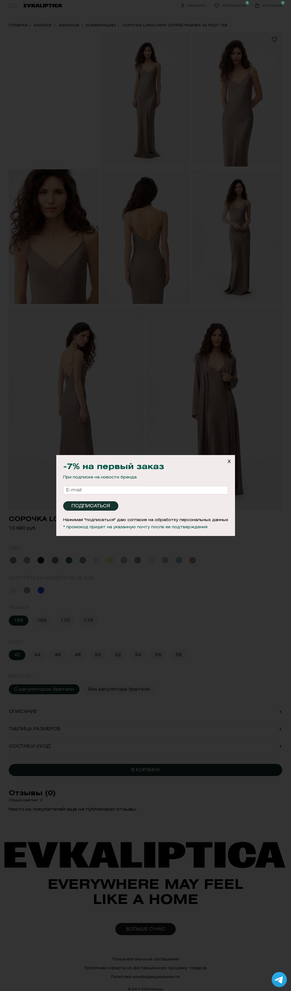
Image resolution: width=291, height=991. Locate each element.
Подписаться (90, 505)
